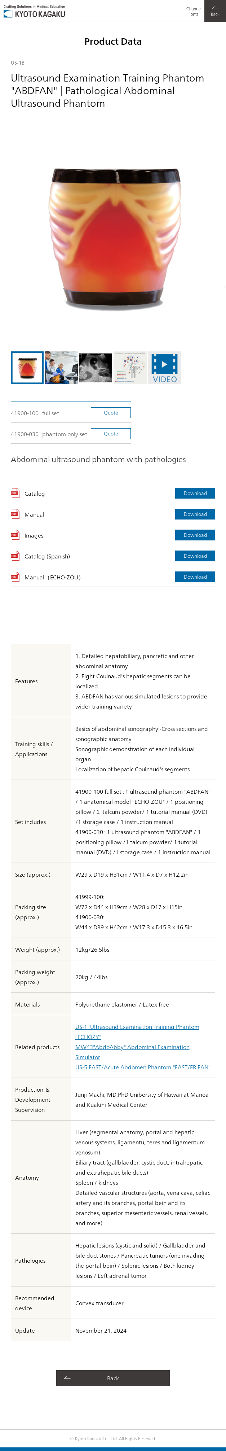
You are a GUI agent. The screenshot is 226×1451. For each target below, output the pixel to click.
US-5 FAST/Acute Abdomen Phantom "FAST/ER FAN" (143, 1067)
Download (195, 492)
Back (113, 1378)
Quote (111, 412)
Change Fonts (191, 5)
